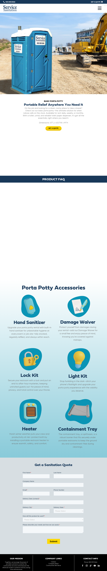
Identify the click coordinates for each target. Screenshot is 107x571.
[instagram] (87, 565)
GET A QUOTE (95, 2)
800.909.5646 (10, 2)
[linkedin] (99, 565)
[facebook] (83, 565)
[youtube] (95, 565)
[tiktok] (91, 565)
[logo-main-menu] (10, 6)
